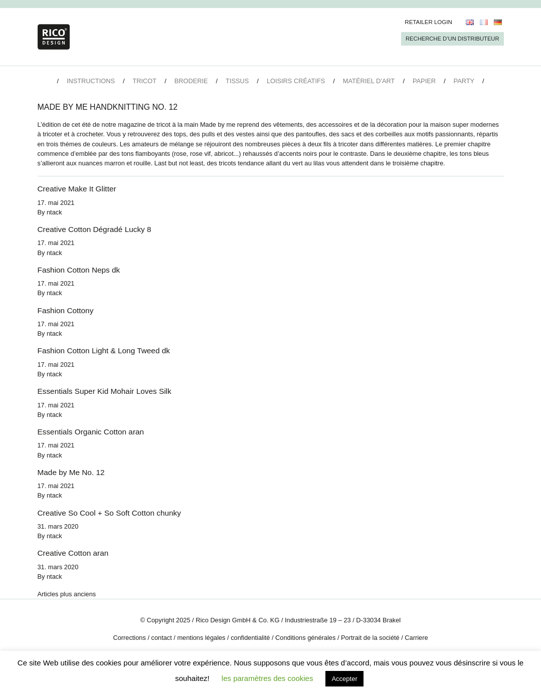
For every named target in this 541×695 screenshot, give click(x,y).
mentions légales (201, 637)
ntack (54, 212)
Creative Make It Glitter (77, 188)
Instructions (91, 81)
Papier (424, 81)
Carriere (416, 637)
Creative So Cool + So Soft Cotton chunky (109, 513)
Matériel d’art (369, 81)
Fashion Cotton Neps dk (79, 270)
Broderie (191, 81)
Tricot (145, 81)
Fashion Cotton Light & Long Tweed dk (104, 350)
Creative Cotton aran (73, 553)
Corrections (129, 637)
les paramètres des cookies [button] (267, 678)
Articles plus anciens (67, 594)
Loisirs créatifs (296, 81)
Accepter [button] (344, 678)
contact (161, 637)
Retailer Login (428, 22)
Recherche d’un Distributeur (452, 39)
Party (464, 81)
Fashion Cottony (66, 310)
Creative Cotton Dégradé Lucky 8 (94, 229)
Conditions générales (305, 637)
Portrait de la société (370, 637)
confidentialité (250, 637)
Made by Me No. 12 (71, 472)
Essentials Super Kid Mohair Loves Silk (104, 391)
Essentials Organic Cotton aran (91, 431)
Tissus (237, 81)
